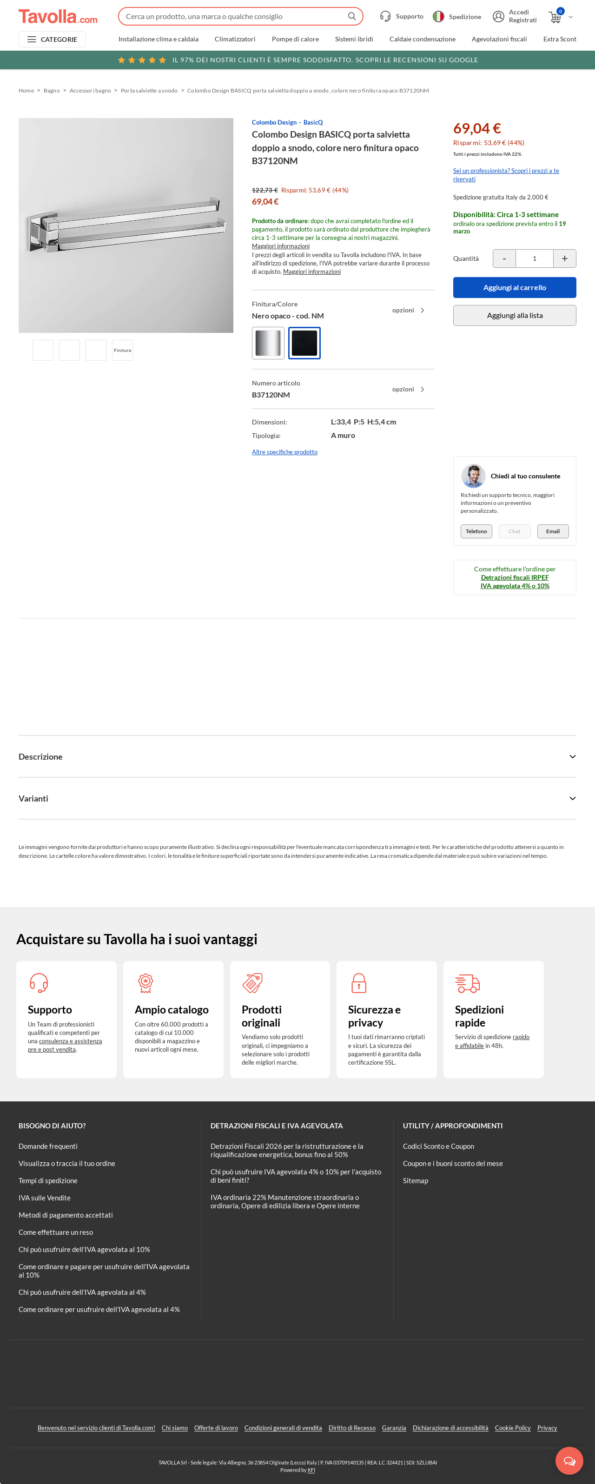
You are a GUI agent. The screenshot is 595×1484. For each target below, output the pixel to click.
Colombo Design (274, 122)
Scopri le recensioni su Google (298, 60)
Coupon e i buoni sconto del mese (453, 1163)
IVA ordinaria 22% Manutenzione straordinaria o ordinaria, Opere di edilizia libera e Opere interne (285, 1201)
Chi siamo (175, 1427)
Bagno (52, 90)
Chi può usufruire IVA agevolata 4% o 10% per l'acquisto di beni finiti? (296, 1175)
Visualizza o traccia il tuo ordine (67, 1163)
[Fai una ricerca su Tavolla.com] (241, 16)
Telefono (476, 531)
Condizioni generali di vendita (283, 1427)
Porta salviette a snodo (149, 90)
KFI (311, 1470)
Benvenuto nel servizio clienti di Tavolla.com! (96, 1427)
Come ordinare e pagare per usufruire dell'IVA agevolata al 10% (104, 1270)
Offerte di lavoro (216, 1427)
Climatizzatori (235, 39)
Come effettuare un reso (56, 1232)
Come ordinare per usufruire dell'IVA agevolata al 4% (99, 1309)
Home (26, 90)
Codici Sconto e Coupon (438, 1146)
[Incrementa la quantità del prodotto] (564, 258)
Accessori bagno (91, 90)
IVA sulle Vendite (45, 1197)
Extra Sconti (560, 39)
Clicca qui (517, 59)
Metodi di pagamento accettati (66, 1215)
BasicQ (313, 122)
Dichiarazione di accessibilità (451, 1427)
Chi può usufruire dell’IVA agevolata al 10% (84, 1249)
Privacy (547, 1427)
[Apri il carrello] (561, 17)
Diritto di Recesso (352, 1427)
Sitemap (415, 1180)
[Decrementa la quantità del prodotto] (504, 258)
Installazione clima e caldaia (158, 39)
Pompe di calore (295, 39)
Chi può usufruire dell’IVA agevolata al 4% (82, 1292)
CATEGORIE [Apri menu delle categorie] (59, 39)
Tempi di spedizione (48, 1180)
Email (553, 531)
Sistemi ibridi (354, 39)
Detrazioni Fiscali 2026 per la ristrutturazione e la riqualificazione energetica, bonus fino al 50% (287, 1150)
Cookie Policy (513, 1427)
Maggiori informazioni (281, 246)
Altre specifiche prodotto (284, 452)
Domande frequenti (48, 1146)
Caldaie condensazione (423, 39)
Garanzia (394, 1427)
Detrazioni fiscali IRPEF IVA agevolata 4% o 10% (515, 581)
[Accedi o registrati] (513, 16)
